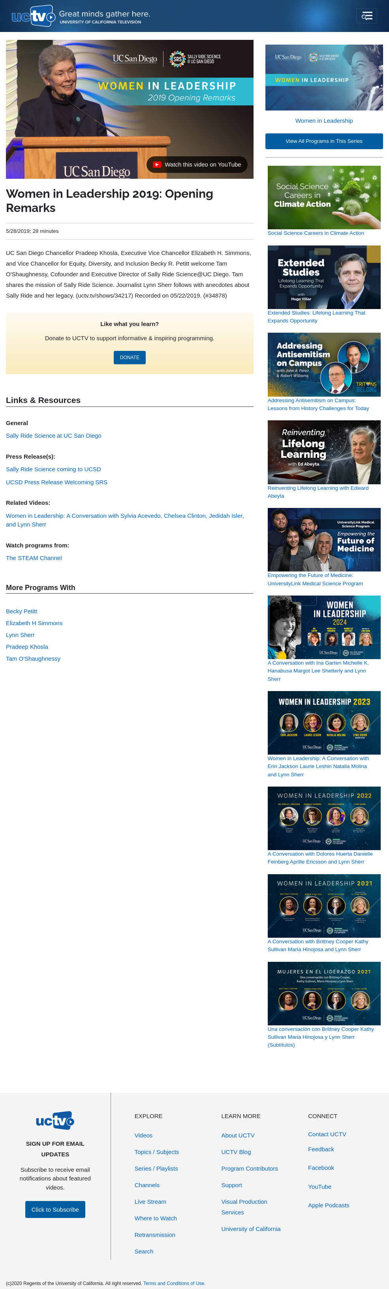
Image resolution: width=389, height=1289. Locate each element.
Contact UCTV (327, 1134)
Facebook (321, 1167)
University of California (251, 1228)
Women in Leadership (324, 120)
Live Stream (150, 1201)
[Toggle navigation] (366, 15)
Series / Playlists (156, 1168)
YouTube (319, 1186)
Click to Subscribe (55, 1209)
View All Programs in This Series (324, 141)
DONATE (129, 357)
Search (144, 1251)
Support (232, 1185)
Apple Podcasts (328, 1205)
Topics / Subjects (157, 1151)
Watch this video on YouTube (196, 166)
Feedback (321, 1149)
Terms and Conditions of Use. (174, 1283)
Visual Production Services (244, 1207)
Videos (144, 1135)
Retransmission (155, 1234)
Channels (147, 1185)
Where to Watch (156, 1218)
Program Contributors (250, 1168)
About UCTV (238, 1135)
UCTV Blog (236, 1151)
